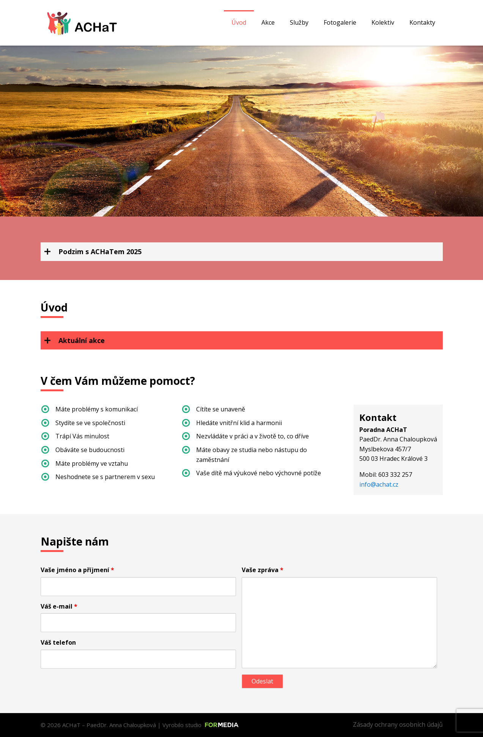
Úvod (238, 22)
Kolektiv (382, 22)
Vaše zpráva (262, 570)
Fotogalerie (340, 22)
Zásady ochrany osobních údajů (398, 724)
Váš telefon (58, 642)
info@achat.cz (378, 484)
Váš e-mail (59, 606)
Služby (299, 22)
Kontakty (422, 22)
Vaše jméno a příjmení (77, 570)
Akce (268, 22)
